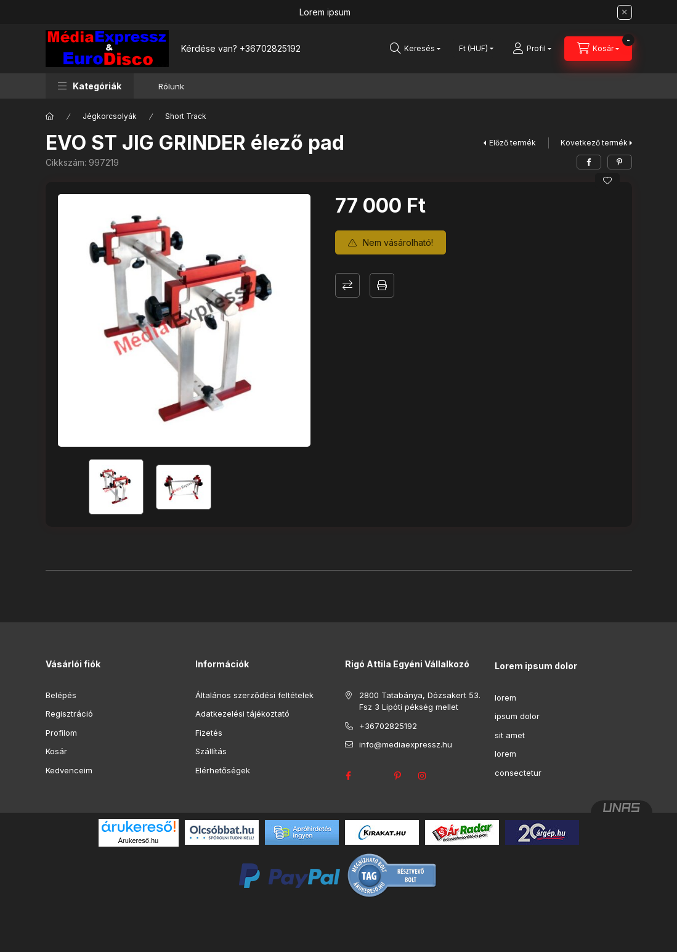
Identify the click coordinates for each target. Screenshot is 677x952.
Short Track (185, 116)
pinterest (398, 775)
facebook (348, 775)
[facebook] (589, 162)
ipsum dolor (517, 716)
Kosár (56, 751)
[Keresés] (415, 48)
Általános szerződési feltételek (254, 695)
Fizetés (208, 733)
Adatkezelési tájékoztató (242, 713)
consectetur (518, 773)
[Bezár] (624, 12)
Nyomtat (382, 285)
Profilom (61, 733)
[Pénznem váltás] (473, 48)
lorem (505, 697)
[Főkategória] (50, 116)
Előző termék (512, 142)
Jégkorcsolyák (110, 116)
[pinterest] (619, 162)
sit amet (510, 735)
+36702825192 (270, 48)
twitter (373, 775)
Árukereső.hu (138, 840)
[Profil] (532, 48)
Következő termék (594, 142)
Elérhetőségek (222, 770)
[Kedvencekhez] (607, 180)
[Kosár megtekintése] (598, 48)
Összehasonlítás (347, 285)
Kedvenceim (69, 770)
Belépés (61, 695)
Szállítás (211, 751)
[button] (90, 86)
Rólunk (171, 86)
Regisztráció (69, 713)
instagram (422, 775)
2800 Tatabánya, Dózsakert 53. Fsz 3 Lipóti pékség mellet (419, 701)
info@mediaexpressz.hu (405, 744)
